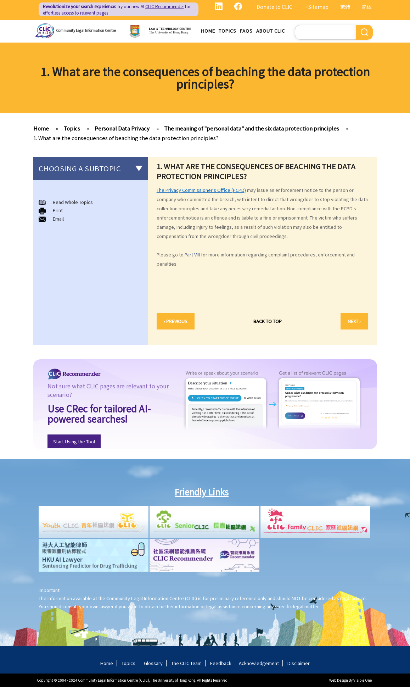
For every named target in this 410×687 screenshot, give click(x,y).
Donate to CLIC (274, 6)
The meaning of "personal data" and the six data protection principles (251, 128)
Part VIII (192, 254)
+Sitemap (316, 6)
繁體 (345, 6)
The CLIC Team (186, 663)
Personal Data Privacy (122, 128)
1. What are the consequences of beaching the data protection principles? (126, 138)
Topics (227, 30)
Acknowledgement (259, 663)
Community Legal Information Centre (86, 30)
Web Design (338, 680)
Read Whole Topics (73, 202)
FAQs (246, 30)
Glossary (153, 663)
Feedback (220, 663)
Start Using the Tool (74, 441)
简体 (367, 6)
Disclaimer (298, 663)
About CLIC (270, 30)
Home (208, 30)
